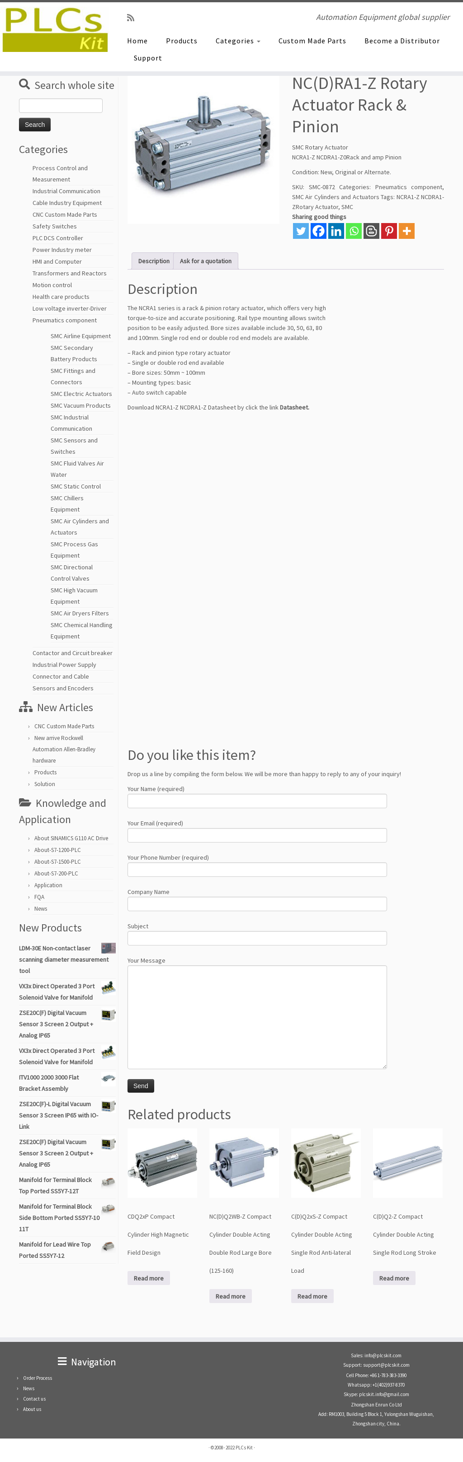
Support (148, 57)
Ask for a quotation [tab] (206, 261)
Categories (238, 40)
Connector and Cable (61, 676)
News (40, 909)
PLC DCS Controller (58, 238)
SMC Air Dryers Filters (80, 613)
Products (182, 40)
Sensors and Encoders (63, 688)
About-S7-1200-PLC (57, 850)
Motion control (52, 285)
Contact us (34, 1399)
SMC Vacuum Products (81, 405)
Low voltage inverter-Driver (70, 308)
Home (137, 40)
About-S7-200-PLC (56, 873)
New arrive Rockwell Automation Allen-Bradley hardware (64, 749)
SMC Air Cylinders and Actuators (335, 197)
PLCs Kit (244, 1447)
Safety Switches (55, 226)
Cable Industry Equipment (67, 203)
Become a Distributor (402, 40)
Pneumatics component (65, 320)
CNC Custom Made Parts (65, 214)
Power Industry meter (62, 250)
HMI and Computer (57, 261)
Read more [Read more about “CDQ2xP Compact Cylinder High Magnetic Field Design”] (149, 1278)
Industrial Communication (66, 191)
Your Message (257, 989)
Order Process (37, 1378)
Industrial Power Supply (64, 665)
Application (48, 885)
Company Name (257, 899)
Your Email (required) (257, 830)
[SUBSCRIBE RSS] (133, 18)
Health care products (61, 297)
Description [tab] (154, 261)
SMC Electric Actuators (81, 394)
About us (32, 1409)
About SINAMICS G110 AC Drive (71, 838)
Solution (44, 784)
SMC (347, 207)
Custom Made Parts (312, 40)
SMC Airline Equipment (81, 336)
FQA (39, 897)
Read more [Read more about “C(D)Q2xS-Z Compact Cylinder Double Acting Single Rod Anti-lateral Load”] (312, 1296)
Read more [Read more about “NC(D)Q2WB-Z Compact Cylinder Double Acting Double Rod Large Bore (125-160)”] (231, 1296)
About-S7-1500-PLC (57, 862)
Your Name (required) (257, 796)
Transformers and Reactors (70, 273)
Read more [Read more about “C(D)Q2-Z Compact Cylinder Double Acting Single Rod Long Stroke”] (394, 1278)
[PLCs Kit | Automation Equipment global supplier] (54, 29)
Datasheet (294, 407)
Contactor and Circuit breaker (73, 653)
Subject (257, 933)
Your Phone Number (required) (257, 864)
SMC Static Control (76, 486)
